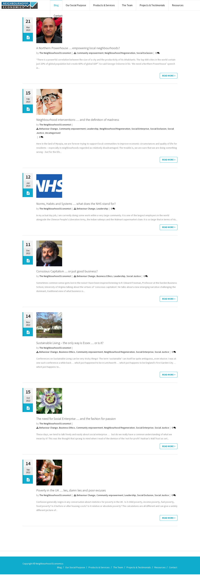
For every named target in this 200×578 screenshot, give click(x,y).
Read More (168, 75)
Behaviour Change (48, 129)
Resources (177, 5)
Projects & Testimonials (152, 5)
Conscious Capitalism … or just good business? (68, 272)
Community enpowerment (90, 52)
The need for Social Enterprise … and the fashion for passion (78, 421)
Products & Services (104, 5)
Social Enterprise (140, 129)
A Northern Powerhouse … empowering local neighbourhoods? (81, 48)
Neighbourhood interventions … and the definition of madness (80, 120)
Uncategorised (52, 133)
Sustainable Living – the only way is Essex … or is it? (71, 345)
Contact (58, 15)
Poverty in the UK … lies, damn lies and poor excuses (73, 493)
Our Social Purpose (76, 5)
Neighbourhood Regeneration (120, 52)
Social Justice (134, 277)
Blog (56, 5)
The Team (127, 5)
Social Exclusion (144, 52)
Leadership (92, 129)
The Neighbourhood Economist (55, 52)
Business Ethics (105, 277)
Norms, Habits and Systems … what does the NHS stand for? (78, 204)
